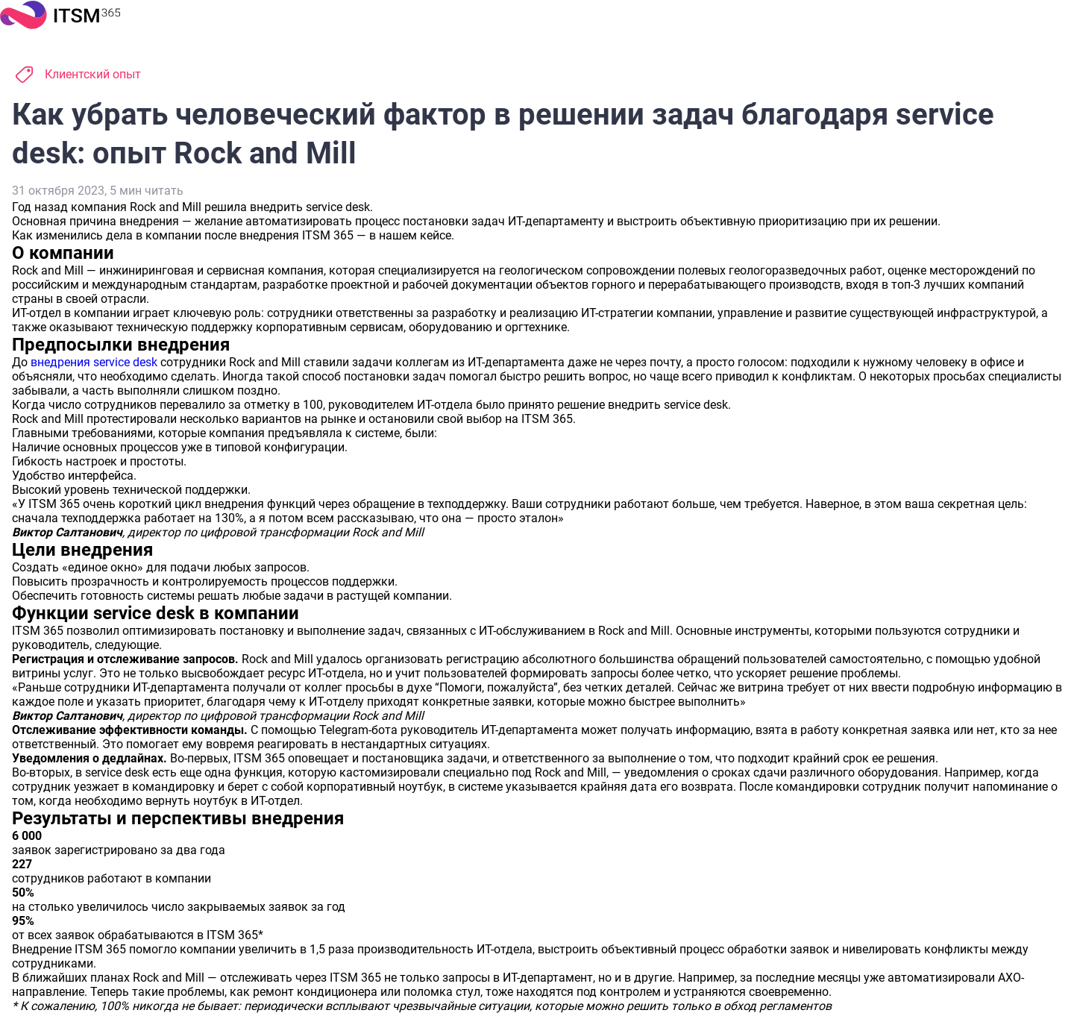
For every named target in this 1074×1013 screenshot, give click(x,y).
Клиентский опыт (93, 74)
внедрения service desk (94, 362)
